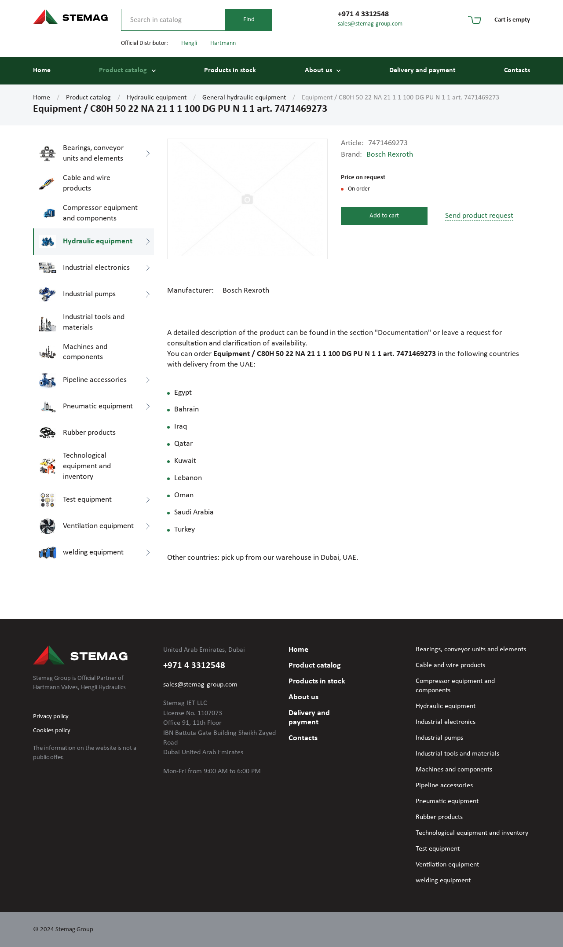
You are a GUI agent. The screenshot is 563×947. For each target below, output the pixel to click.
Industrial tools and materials (457, 753)
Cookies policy (51, 730)
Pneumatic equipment (447, 801)
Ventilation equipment (447, 864)
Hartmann (223, 43)
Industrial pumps (439, 737)
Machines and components (454, 769)
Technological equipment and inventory (472, 833)
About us (318, 70)
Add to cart (384, 216)
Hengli (189, 43)
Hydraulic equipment (156, 97)
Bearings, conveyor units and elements (471, 649)
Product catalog (123, 70)
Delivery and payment (422, 70)
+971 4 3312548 (363, 14)
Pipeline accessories (444, 785)
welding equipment (443, 880)
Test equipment (438, 848)
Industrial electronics (445, 722)
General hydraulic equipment (244, 97)
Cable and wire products (450, 665)
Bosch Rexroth (389, 154)
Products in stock (230, 70)
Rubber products (439, 817)
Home (42, 70)
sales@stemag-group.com (370, 24)
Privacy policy (51, 716)
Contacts (517, 70)
